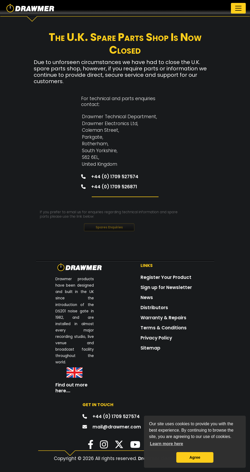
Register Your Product (166, 277)
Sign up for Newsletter (166, 287)
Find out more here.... (71, 388)
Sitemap (150, 348)
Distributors (154, 307)
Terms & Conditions (164, 328)
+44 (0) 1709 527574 (108, 173)
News (147, 297)
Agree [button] (195, 457)
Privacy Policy (156, 338)
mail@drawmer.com (117, 427)
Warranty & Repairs (163, 317)
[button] (87, 446)
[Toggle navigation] (238, 8)
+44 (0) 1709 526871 (107, 181)
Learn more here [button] (166, 443)
